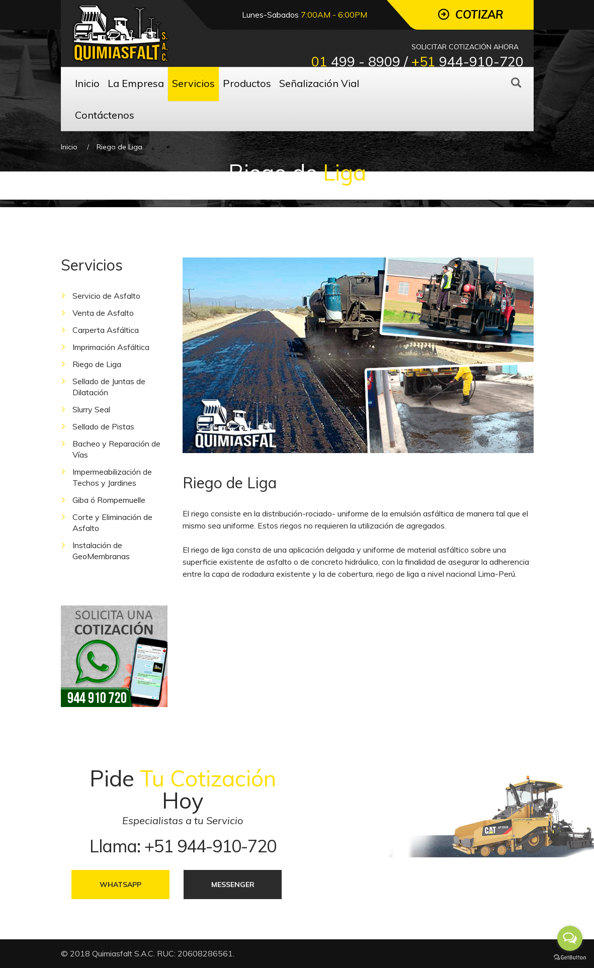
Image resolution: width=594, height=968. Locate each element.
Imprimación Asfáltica (110, 347)
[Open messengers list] (569, 938)
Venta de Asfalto (103, 313)
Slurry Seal (91, 409)
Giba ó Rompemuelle (108, 500)
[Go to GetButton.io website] (570, 957)
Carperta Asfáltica (105, 330)
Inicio (69, 146)
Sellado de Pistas (103, 426)
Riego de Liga (96, 364)
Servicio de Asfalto (106, 296)
